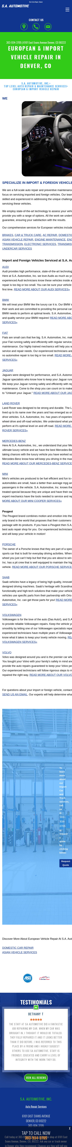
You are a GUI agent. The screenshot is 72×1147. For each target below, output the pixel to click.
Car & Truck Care (28, 248)
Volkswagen (11, 627)
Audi (5, 279)
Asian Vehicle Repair (17, 252)
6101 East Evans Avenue (35, 42)
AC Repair (50, 248)
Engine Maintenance (50, 252)
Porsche (9, 557)
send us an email (14, 707)
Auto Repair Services (36, 1119)
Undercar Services (17, 261)
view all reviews (36, 1091)
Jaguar (7, 383)
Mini (5, 486)
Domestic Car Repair (18, 960)
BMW (5, 312)
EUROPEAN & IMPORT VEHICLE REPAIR (36, 102)
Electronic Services (40, 257)
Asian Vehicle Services (19, 965)
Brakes (7, 248)
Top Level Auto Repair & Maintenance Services (35, 99)
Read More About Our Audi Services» (42, 302)
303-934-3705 (13, 42)
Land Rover (11, 416)
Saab (5, 590)
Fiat (5, 345)
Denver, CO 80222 (57, 42)
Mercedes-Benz (14, 453)
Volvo (6, 665)
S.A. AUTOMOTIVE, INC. (35, 96)
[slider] (36, 1032)
